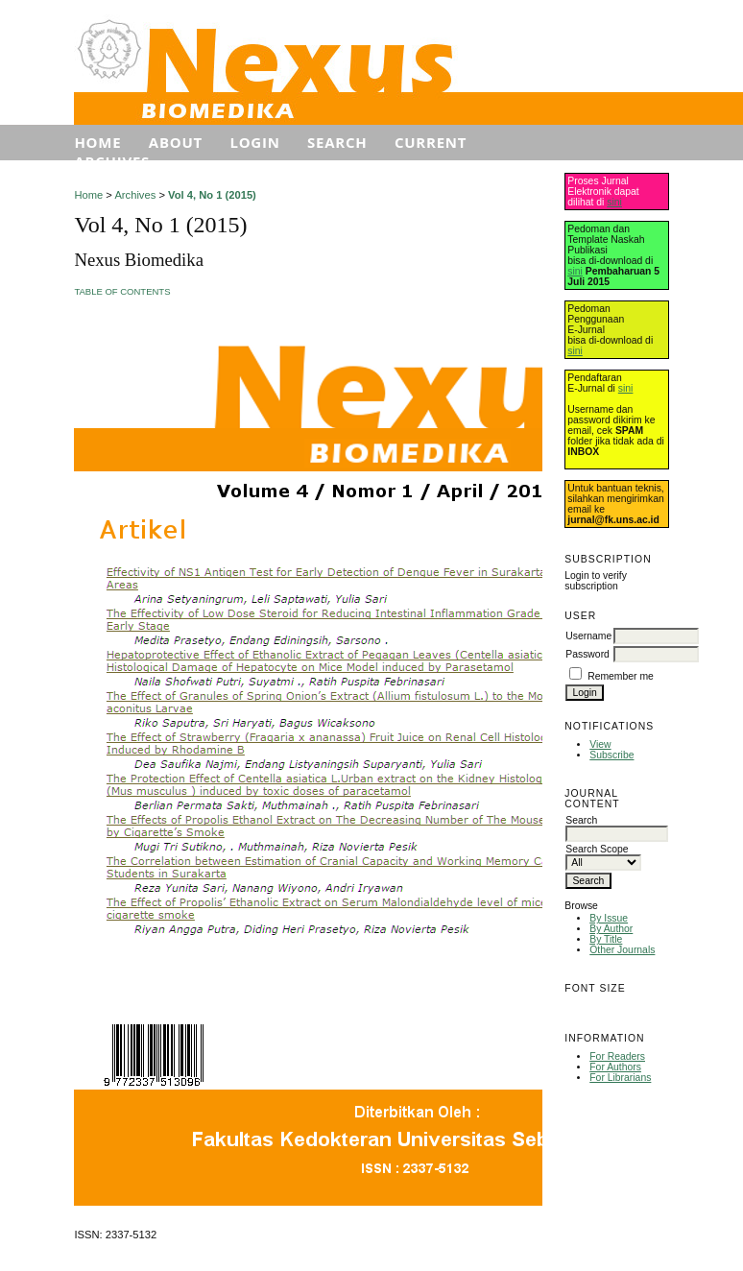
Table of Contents (122, 291)
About (176, 142)
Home (97, 142)
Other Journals (622, 950)
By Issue (608, 918)
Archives (112, 161)
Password (587, 654)
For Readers (617, 1056)
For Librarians (620, 1077)
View (600, 744)
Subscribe (611, 755)
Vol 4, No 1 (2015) (212, 195)
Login (254, 142)
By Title (605, 939)
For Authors (615, 1067)
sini (614, 202)
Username (588, 636)
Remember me (620, 676)
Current (431, 142)
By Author (611, 928)
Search (337, 142)
